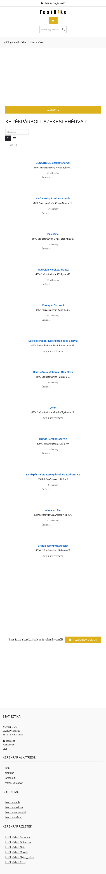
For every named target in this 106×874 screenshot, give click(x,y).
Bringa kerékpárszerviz (53, 439)
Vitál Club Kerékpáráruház (53, 269)
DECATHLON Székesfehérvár (53, 162)
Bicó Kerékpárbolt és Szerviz (53, 198)
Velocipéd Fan (52, 510)
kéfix (5, 748)
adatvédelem (9, 744)
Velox (53, 407)
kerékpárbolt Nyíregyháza (18, 857)
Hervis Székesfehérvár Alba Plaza (53, 372)
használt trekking (13, 807)
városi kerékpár (13, 783)
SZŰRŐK (53, 110)
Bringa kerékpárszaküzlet (53, 545)
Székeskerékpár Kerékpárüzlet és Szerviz (53, 340)
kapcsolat (9, 741)
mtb (6, 768)
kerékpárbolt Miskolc (15, 852)
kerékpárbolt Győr (14, 847)
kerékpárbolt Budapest (16, 837)
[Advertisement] (53, 77)
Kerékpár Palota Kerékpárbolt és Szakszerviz (53, 474)
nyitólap (7, 42)
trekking (8, 773)
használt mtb (11, 802)
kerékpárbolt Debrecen (17, 842)
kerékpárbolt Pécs (14, 862)
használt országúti (14, 812)
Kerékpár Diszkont (53, 305)
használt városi (12, 817)
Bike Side (53, 234)
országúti (9, 778)
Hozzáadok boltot (83, 640)
